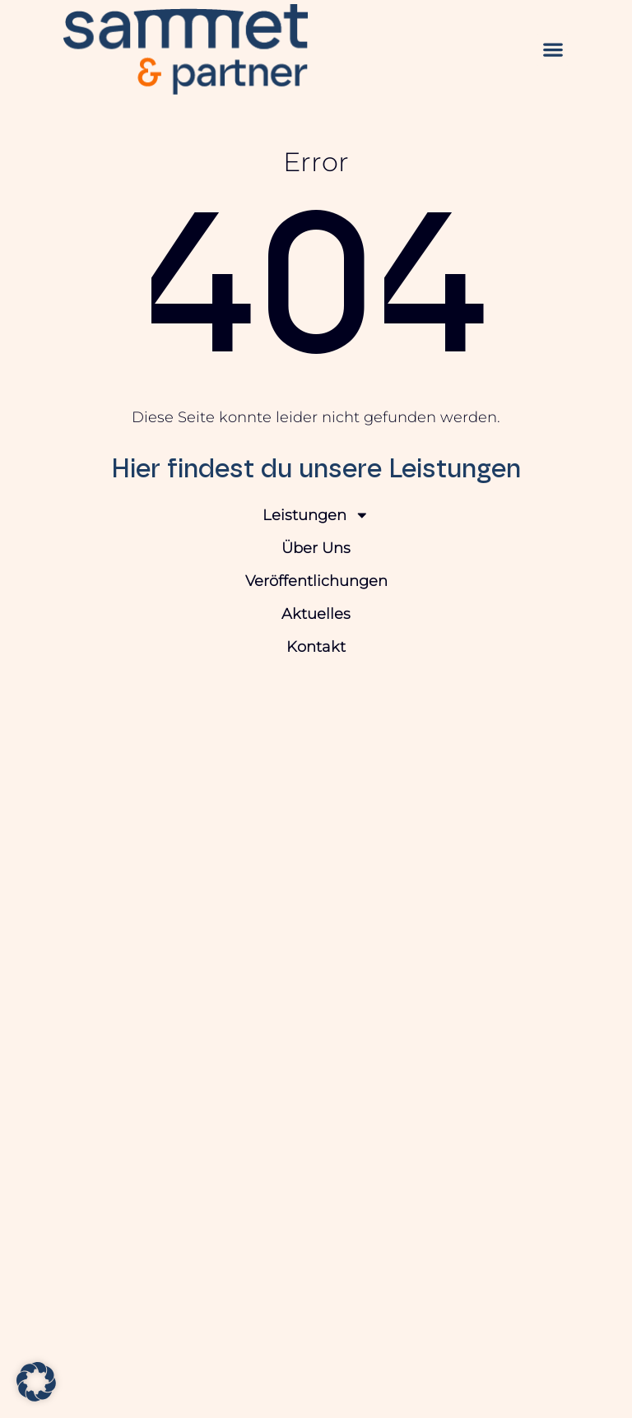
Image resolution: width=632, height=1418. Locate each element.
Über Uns (316, 547)
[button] (553, 50)
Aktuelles (316, 613)
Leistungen (316, 515)
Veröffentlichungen (316, 580)
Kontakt (316, 646)
